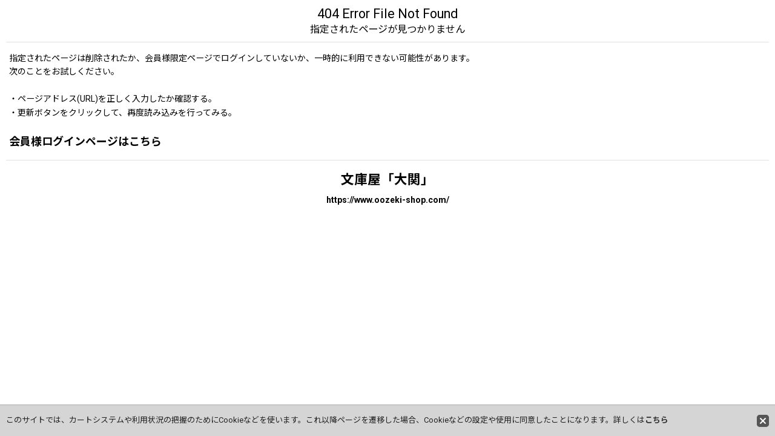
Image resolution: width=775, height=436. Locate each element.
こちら (656, 419)
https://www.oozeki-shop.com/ (387, 200)
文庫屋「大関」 (387, 179)
